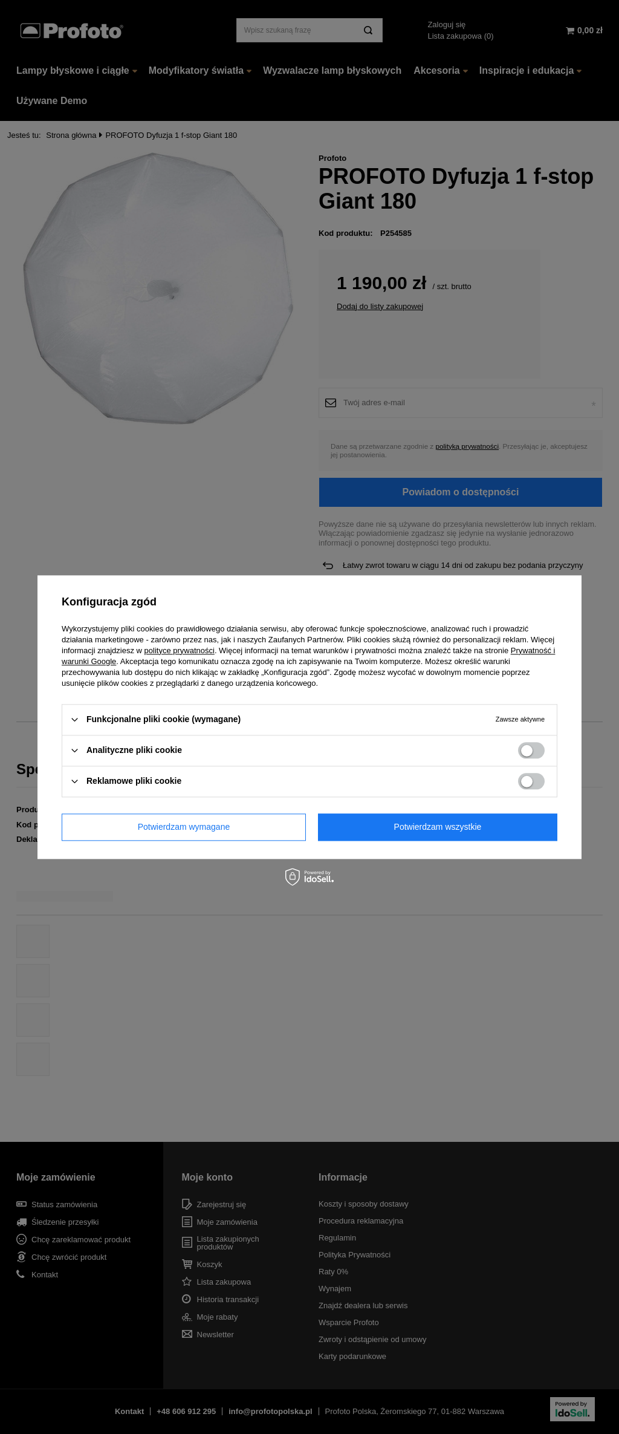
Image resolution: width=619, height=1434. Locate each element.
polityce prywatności (179, 650)
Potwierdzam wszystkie (438, 827)
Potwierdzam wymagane (184, 827)
